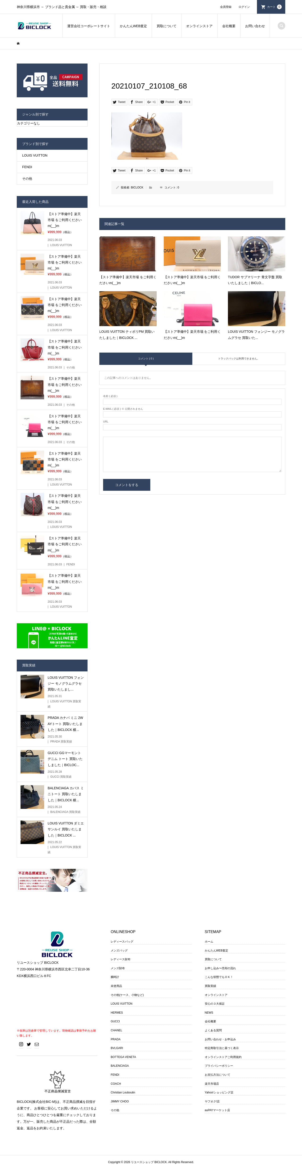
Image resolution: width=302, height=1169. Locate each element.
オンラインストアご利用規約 (223, 1057)
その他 (27, 178)
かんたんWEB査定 (133, 26)
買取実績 (210, 986)
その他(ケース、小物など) (127, 995)
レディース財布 (120, 959)
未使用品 (116, 986)
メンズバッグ (119, 950)
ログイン (244, 7)
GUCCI (115, 1021)
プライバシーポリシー (219, 1065)
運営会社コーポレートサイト (88, 26)
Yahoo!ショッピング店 (219, 1092)
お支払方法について (217, 1074)
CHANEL (116, 1030)
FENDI (27, 167)
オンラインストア (199, 26)
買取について (166, 26)
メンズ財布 (118, 968)
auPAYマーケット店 (217, 1110)
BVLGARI (117, 1048)
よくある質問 (213, 1030)
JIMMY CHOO (120, 1101)
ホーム (209, 941)
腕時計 (115, 977)
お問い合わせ (255, 26)
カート (274, 6)
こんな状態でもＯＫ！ (219, 977)
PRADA (115, 1039)
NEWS (209, 1012)
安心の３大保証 (215, 1003)
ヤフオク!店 (212, 1101)
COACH (116, 1083)
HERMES (117, 1012)
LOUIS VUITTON (34, 155)
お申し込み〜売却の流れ (220, 968)
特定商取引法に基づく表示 (222, 1048)
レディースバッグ (122, 941)
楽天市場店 (212, 1083)
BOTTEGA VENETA (123, 1057)
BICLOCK (137, 187)
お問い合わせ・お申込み (220, 1039)
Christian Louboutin (123, 1092)
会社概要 (228, 26)
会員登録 (225, 7)
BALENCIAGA (120, 1065)
